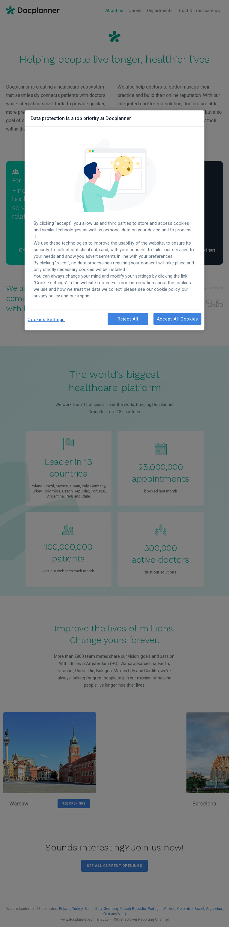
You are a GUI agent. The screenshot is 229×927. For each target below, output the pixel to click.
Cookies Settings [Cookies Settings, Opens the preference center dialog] (46, 319)
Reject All (127, 319)
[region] (114, 220)
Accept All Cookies (177, 319)
